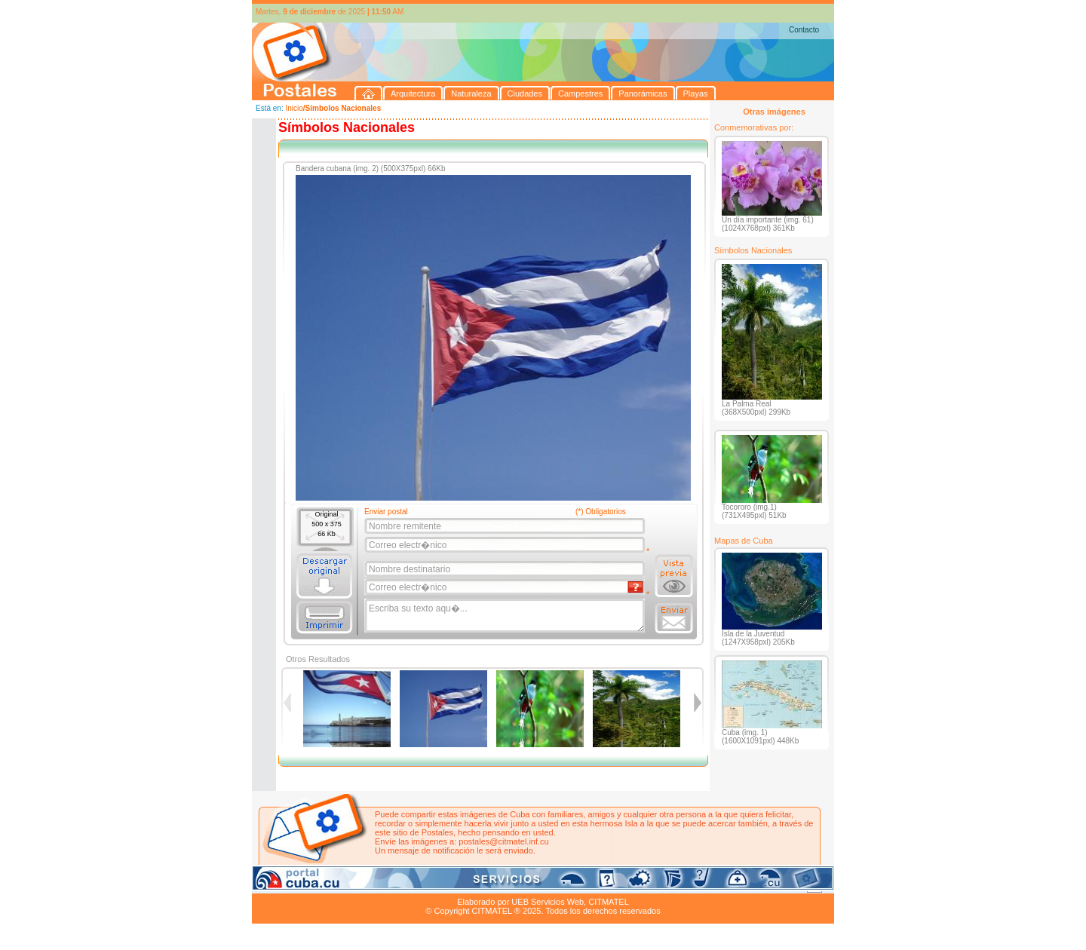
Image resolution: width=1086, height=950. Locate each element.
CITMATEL (608, 901)
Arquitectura (300, 884)
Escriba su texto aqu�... (505, 616)
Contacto (804, 30)
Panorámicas (494, 884)
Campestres (440, 884)
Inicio (293, 108)
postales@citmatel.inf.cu (503, 841)
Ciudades (393, 884)
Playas (537, 884)
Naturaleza (350, 884)
